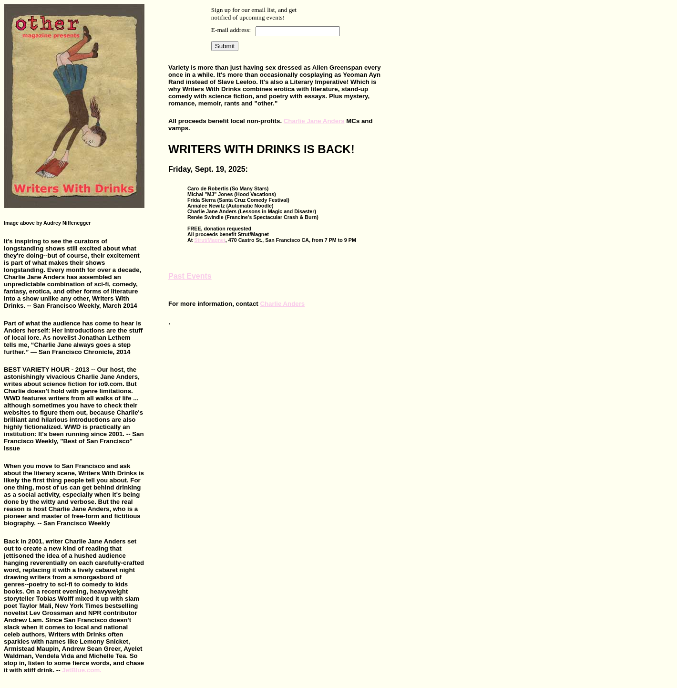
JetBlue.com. (82, 670)
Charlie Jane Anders (314, 121)
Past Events (190, 276)
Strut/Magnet (210, 240)
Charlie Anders (282, 303)
